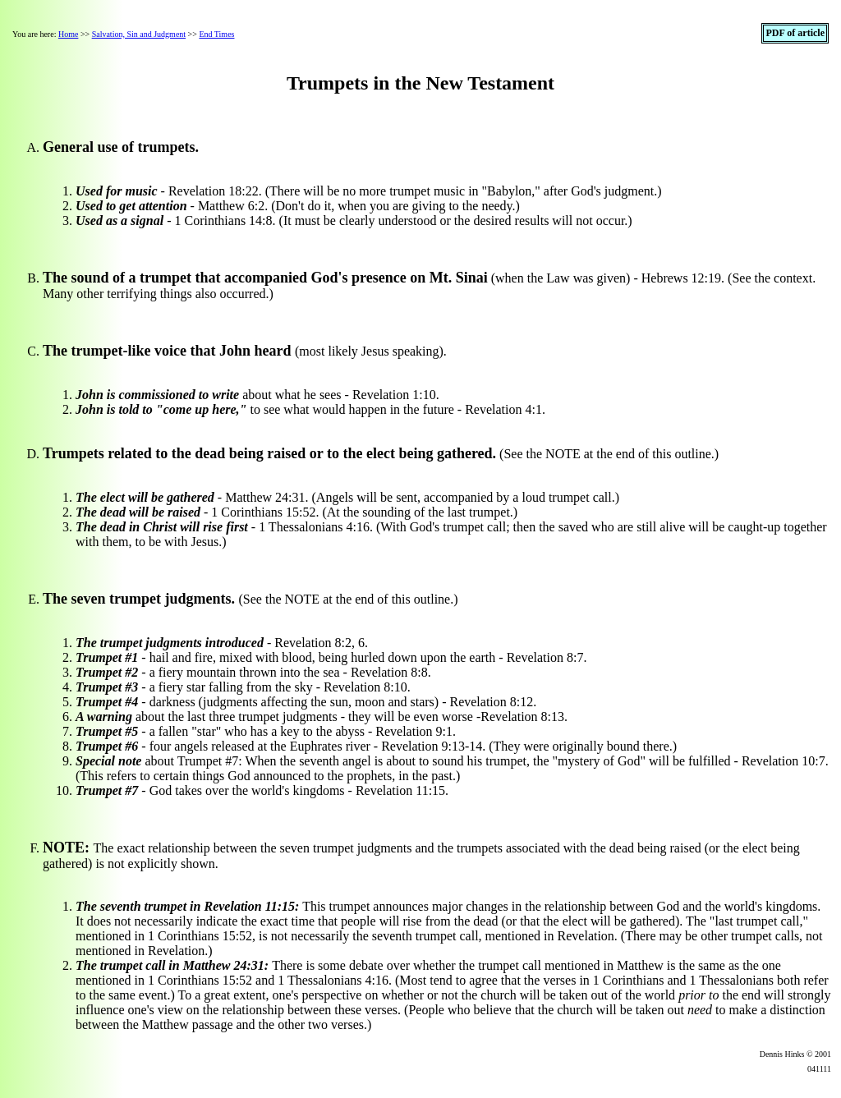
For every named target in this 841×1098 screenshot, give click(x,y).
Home (68, 34)
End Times (216, 34)
